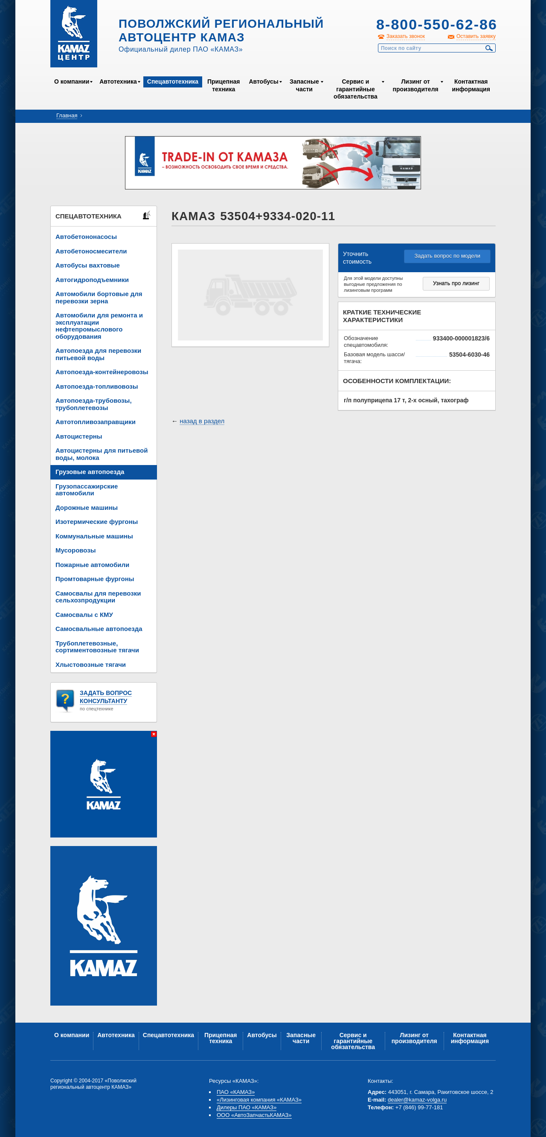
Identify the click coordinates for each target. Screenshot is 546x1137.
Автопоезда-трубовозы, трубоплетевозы (93, 404)
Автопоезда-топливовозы (96, 386)
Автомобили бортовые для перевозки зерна (98, 297)
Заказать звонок (405, 36)
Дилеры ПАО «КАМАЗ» (246, 1107)
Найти (489, 48)
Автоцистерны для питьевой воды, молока (101, 454)
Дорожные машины (86, 507)
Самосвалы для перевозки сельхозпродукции (98, 597)
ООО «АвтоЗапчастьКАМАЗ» (254, 1115)
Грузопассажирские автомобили (86, 490)
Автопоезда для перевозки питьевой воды (98, 354)
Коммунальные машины (94, 536)
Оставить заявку (476, 36)
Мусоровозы (75, 550)
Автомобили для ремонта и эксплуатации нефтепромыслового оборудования (99, 325)
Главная (66, 115)
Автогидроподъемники (92, 279)
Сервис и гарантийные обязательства (356, 89)
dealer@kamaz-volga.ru (417, 1099)
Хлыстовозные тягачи (90, 664)
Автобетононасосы (86, 236)
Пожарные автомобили (92, 564)
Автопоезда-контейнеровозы (101, 371)
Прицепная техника (223, 85)
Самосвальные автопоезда (98, 628)
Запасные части (304, 85)
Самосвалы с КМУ (84, 614)
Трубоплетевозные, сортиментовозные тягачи (97, 647)
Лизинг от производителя (416, 85)
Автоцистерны (78, 436)
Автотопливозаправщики (95, 421)
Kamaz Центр (73, 33)
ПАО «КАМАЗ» (236, 1092)
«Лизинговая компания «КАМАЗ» (259, 1099)
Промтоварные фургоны (94, 578)
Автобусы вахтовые (87, 265)
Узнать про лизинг (456, 283)
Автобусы (263, 81)
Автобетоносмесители (91, 251)
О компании (71, 81)
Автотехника (118, 81)
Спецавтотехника (172, 81)
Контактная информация (471, 85)
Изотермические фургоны (96, 521)
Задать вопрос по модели (447, 256)
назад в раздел (202, 421)
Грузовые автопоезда (89, 471)
